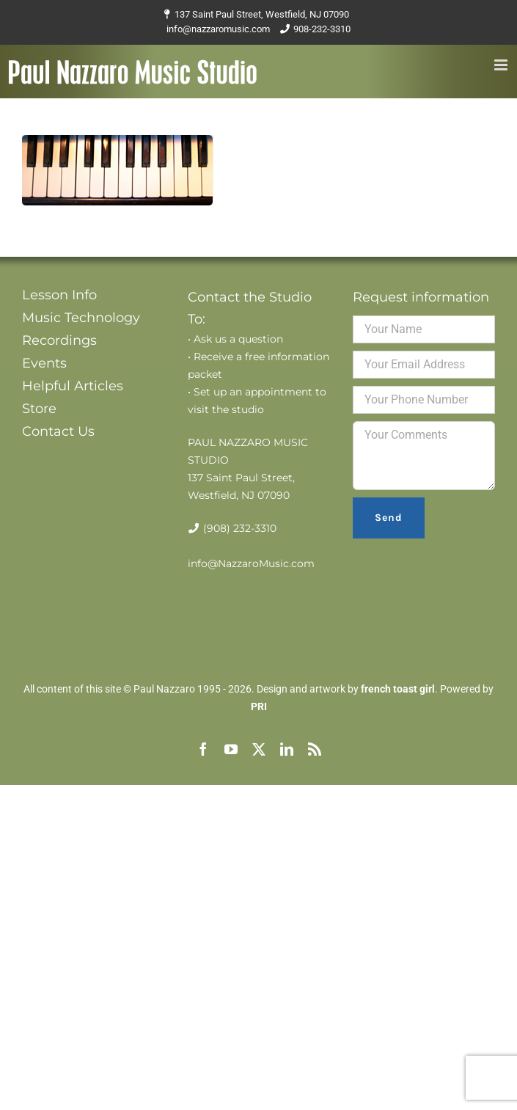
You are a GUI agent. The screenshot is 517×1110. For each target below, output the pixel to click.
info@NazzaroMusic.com (251, 563)
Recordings (59, 340)
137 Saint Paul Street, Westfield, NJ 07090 (262, 14)
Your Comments (424, 455)
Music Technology (81, 318)
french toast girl (398, 689)
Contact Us (58, 431)
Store (39, 409)
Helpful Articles (72, 386)
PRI (259, 706)
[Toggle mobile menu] (502, 65)
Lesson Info (59, 295)
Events (44, 363)
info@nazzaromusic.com (218, 28)
